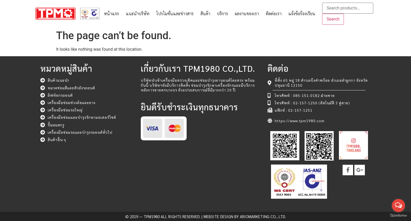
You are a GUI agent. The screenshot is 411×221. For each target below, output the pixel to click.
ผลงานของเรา (247, 13)
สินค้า (205, 13)
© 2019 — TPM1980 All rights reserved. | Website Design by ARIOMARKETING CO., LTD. (205, 216)
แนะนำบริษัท (137, 13)
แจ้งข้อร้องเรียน (301, 13)
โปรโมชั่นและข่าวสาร (175, 13)
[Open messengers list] (398, 205)
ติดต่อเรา (274, 13)
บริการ (222, 13)
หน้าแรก (111, 13)
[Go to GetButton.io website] (398, 215)
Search (333, 19)
